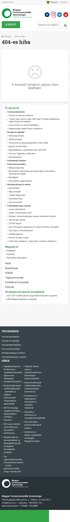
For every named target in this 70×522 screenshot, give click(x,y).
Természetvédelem (10, 336)
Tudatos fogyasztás (17, 195)
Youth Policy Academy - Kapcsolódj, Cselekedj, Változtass (33, 241)
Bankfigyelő (13, 177)
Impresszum (8, 2)
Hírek (8, 263)
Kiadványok (11, 268)
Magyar (54, 2)
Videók (9, 272)
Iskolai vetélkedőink (17, 209)
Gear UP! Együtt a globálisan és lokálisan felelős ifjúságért (33, 227)
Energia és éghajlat (10, 341)
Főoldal (7, 36)
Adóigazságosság (16, 168)
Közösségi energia (16, 136)
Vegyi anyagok (15, 191)
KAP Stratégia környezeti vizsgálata (22, 299)
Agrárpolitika (14, 188)
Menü (10, 24)
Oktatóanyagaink (16, 234)
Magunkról (11, 246)
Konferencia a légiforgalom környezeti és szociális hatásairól (31, 401)
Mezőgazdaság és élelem (13, 353)
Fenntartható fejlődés (11, 345)
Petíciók (9, 287)
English (63, 2)
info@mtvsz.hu (9, 503)
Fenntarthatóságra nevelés (14, 357)
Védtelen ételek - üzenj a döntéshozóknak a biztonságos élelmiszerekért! (33, 372)
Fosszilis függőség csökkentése (22, 153)
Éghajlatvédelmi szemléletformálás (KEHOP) (27, 150)
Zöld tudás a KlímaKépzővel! (21, 230)
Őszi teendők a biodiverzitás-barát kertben (33, 425)
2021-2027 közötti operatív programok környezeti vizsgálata (32, 296)
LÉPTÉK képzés (15, 223)
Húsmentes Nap (15, 199)
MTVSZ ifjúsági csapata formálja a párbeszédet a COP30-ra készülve (12, 414)
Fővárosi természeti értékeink (21, 115)
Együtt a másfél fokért (18, 146)
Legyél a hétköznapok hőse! (20, 213)
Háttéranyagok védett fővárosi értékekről (25, 129)
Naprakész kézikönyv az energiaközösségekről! (35, 415)
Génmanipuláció (15, 202)
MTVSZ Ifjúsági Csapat (19, 238)
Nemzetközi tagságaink (17, 258)
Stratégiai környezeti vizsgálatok (24, 291)
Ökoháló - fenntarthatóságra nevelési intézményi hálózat (32, 216)
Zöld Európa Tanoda (17, 220)
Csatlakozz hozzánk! (17, 282)
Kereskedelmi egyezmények (20, 181)
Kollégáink (11, 251)
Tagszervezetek (14, 277)
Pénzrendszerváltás (11, 349)
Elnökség (10, 254)
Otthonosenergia (15, 139)
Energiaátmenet (15, 157)
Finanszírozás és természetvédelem (24, 125)
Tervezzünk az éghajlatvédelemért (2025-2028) (28, 143)
